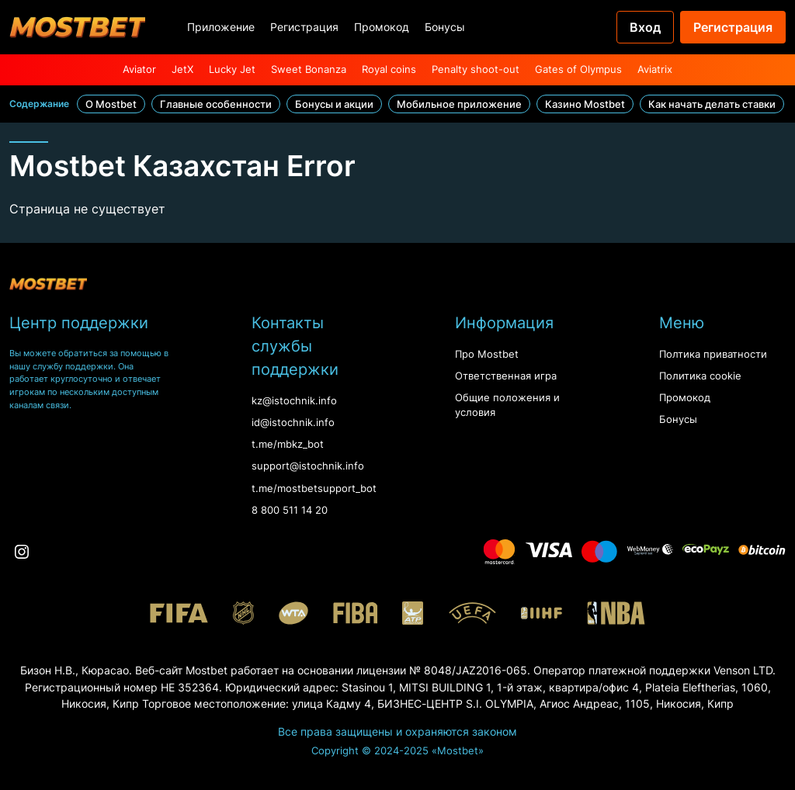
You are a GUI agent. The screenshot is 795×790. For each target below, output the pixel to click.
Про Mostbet (487, 354)
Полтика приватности (713, 354)
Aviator (139, 69)
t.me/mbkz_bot (288, 444)
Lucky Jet (232, 69)
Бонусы (445, 26)
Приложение (221, 26)
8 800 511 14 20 (290, 510)
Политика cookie (700, 376)
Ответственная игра (506, 376)
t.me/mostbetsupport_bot (314, 488)
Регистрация (304, 26)
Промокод (381, 26)
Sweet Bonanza (308, 69)
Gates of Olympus (578, 69)
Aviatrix (654, 69)
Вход (645, 27)
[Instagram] (21, 551)
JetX (182, 69)
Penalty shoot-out (475, 69)
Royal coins (389, 69)
